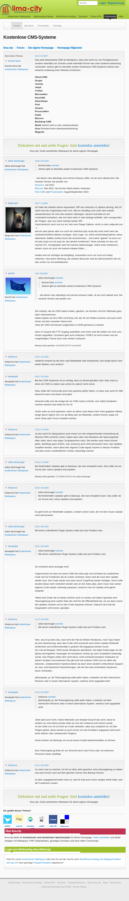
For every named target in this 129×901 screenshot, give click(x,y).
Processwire (56, 192)
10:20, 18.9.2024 (42, 488)
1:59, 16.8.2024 (41, 273)
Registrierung (116, 3)
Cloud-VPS (96, 16)
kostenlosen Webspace (16, 69)
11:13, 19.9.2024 (42, 619)
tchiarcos (12, 356)
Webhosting (14, 882)
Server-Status (80, 887)
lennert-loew (14, 61)
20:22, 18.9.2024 (42, 546)
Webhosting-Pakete (43, 16)
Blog (105, 882)
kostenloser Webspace (19, 16)
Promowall (43, 25)
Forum (16, 25)
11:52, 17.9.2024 (42, 430)
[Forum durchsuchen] (88, 3)
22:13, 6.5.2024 (41, 56)
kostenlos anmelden (93, 145)
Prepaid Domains (42, 862)
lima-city (8, 47)
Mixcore (39, 188)
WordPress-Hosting (66, 16)
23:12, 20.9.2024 (42, 765)
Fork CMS (40, 192)
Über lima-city (94, 882)
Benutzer (28, 25)
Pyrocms (39, 185)
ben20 (11, 273)
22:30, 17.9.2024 (42, 462)
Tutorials (57, 25)
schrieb (55, 165)
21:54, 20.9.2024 (42, 692)
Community (110, 16)
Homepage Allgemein (69, 47)
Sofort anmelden (101, 837)
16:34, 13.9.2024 (42, 357)
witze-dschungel (16, 161)
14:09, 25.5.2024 (42, 161)
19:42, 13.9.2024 (42, 376)
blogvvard (13, 203)
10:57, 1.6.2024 (41, 203)
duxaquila (13, 376)
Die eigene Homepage (41, 47)
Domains (83, 16)
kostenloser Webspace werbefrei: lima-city (33, 9)
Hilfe (121, 16)
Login (102, 3)
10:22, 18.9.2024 (42, 527)
